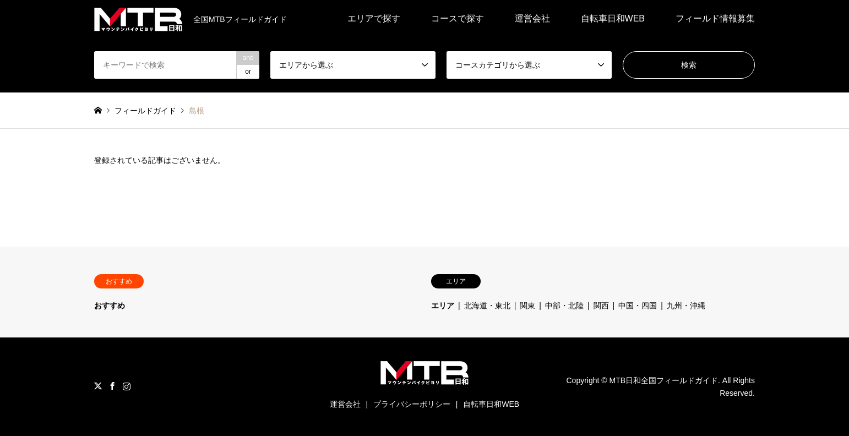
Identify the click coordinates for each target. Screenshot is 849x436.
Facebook (112, 386)
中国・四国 (637, 305)
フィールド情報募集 (715, 18)
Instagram (126, 386)
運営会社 (532, 18)
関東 (527, 305)
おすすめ (109, 305)
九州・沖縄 (686, 305)
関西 (601, 305)
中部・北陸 (564, 305)
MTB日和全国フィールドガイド (664, 380)
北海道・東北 (487, 305)
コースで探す (457, 18)
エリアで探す (373, 18)
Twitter (98, 386)
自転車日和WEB (613, 18)
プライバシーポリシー (411, 404)
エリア (442, 305)
